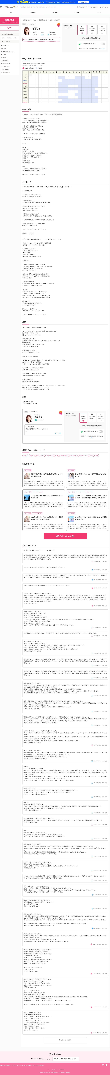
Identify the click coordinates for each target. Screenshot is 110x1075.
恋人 (42, 455)
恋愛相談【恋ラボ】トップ (29, 20)
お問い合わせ (105, 7)
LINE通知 (3, 48)
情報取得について (6, 63)
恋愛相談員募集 (5, 72)
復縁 (56, 455)
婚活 (37, 455)
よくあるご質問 (5, 66)
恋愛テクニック (83, 455)
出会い (25, 455)
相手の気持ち (64, 455)
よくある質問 (94, 7)
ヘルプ (34, 1065)
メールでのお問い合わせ (65, 1059)
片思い (32, 455)
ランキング (77, 12)
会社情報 (2, 1065)
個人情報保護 (27, 1065)
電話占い (55, 12)
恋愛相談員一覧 (43, 20)
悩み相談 (33, 13)
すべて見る (58, 433)
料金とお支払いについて (8, 51)
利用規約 (3, 57)
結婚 (97, 455)
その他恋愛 (73, 455)
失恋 (91, 455)
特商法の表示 (5, 60)
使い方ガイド (83, 7)
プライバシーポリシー (17, 1065)
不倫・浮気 (50, 455)
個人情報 (3, 54)
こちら (103, 48)
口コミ (99, 12)
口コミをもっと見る (65, 1040)
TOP (11, 12)
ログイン (9, 28)
